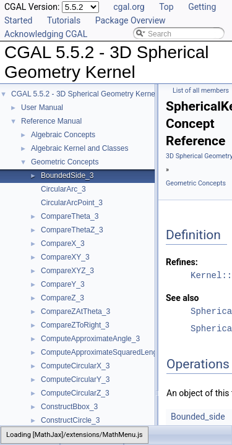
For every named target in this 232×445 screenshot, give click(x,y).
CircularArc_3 (63, 189)
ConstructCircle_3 (70, 420)
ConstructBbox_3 (69, 406)
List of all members (201, 91)
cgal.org (128, 7)
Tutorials (63, 20)
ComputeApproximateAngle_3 (90, 338)
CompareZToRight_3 (75, 325)
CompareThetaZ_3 (72, 230)
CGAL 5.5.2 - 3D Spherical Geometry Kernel (84, 94)
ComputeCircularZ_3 (75, 393)
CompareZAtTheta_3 (75, 311)
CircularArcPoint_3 (72, 202)
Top (166, 7)
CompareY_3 (63, 284)
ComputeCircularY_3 (75, 379)
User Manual (42, 107)
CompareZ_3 (62, 298)
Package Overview (130, 20)
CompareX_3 (63, 243)
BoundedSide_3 (67, 175)
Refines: (182, 262)
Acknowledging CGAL (45, 34)
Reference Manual (51, 121)
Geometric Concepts (64, 162)
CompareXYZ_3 (67, 270)
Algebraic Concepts (63, 134)
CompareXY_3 (65, 257)
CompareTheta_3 (69, 216)
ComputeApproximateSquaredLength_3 (106, 352)
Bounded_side (198, 417)
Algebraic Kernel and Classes (79, 148)
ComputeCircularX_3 (75, 366)
